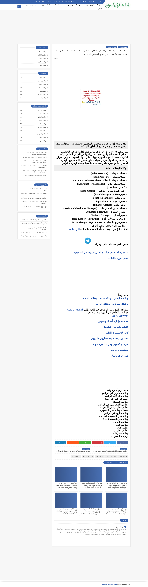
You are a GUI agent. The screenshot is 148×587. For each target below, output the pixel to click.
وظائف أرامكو (42, 55)
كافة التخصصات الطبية (116, 332)
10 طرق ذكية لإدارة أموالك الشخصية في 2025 (34, 219)
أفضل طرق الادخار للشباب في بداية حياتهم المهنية (35, 228)
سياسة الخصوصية (77, 1)
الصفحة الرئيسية (75, 309)
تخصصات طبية (55, 5)
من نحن (100, 1)
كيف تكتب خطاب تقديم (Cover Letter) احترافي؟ (33, 157)
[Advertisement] (74, 28)
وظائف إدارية (123, 47)
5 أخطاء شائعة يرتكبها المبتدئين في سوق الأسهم (33, 198)
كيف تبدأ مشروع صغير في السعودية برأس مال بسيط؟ (34, 223)
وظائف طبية (42, 88)
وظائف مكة (76, 456)
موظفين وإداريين (91, 5)
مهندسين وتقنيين (31, 5)
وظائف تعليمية (42, 94)
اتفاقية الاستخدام (93, 1)
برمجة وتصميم (65, 5)
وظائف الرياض (120, 298)
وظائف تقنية (42, 84)
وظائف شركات (120, 304)
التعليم (48, 5)
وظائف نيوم (42, 65)
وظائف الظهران (41, 134)
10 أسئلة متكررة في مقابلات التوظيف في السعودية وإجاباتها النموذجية (35, 153)
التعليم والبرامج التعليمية (116, 327)
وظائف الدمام (112, 47)
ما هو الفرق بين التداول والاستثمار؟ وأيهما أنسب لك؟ (33, 189)
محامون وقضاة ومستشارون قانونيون (109, 338)
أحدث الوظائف (68, 1)
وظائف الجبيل (42, 130)
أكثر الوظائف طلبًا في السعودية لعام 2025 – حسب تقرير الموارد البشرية (34, 161)
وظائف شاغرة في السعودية (109, 584)
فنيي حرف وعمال (119, 355)
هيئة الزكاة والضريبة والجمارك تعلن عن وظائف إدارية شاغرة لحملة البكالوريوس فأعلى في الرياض (91, 485)
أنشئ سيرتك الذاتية (118, 258)
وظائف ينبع (43, 141)
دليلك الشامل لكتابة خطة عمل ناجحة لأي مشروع (33, 232)
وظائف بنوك (42, 58)
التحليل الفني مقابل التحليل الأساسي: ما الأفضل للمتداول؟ (33, 202)
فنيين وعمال (41, 5)
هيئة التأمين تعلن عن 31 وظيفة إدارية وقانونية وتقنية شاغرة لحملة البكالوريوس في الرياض (66, 511)
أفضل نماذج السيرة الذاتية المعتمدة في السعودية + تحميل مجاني (33, 166)
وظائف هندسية (42, 81)
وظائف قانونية (42, 98)
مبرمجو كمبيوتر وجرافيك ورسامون (110, 344)
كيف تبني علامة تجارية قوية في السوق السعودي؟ (33, 236)
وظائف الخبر (42, 120)
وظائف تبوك (42, 137)
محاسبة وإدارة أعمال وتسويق (113, 321)
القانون (100, 8)
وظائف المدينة (42, 127)
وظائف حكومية (42, 62)
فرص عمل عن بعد (58, 1)
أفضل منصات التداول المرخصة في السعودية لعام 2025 (33, 194)
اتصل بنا (85, 1)
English (99, 5)
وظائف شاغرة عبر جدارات (34, 1)
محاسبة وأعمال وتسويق (78, 5)
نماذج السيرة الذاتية (47, 1)
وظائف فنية (42, 91)
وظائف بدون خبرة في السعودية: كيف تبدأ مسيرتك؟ (35, 176)
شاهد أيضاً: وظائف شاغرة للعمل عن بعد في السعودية (100, 252)
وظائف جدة (105, 298)
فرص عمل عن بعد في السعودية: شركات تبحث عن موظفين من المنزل (34, 171)
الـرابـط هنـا (74, 229)
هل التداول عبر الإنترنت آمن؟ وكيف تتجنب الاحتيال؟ (35, 207)
